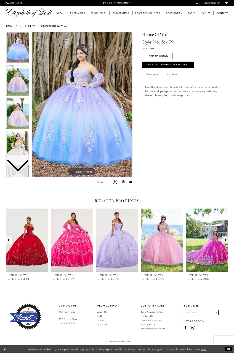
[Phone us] (15, 3)
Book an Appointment (152, 311)
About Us (102, 311)
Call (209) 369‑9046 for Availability (171, 66)
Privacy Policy (148, 324)
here (203, 349)
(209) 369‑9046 (67, 311)
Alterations (103, 324)
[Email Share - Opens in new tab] (130, 182)
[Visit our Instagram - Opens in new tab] (192, 328)
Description (152, 76)
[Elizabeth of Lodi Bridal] (29, 13)
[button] (212, 3)
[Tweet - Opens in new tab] (115, 182)
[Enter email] (201, 313)
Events (100, 320)
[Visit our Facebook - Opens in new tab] (184, 328)
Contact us (147, 316)
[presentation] (27, 240)
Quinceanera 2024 (54, 26)
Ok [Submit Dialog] (228, 349)
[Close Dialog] (5, 349)
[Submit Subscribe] (217, 313)
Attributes (173, 76)
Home (10, 26)
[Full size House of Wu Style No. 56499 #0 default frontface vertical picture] (82, 104)
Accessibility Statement (153, 328)
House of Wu (28, 26)
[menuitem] (15, 3)
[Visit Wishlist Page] (226, 3)
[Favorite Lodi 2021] (25, 317)
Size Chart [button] (149, 49)
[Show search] (197, 3)
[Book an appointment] (117, 3)
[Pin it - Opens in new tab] (123, 182)
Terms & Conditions (151, 320)
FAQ (99, 316)
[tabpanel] (82, 104)
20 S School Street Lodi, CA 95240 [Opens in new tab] (68, 321)
